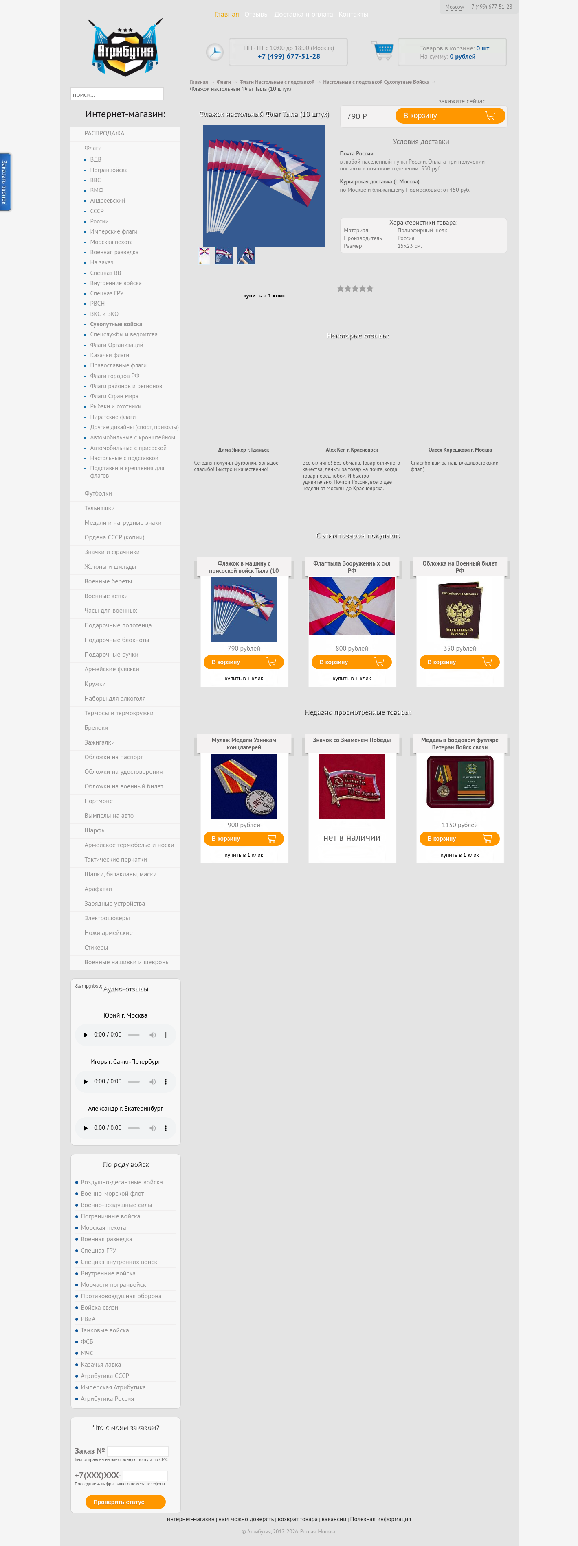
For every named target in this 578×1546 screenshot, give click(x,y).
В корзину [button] (420, 115)
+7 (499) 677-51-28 (490, 7)
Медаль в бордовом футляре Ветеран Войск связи (460, 743)
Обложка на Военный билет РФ (459, 566)
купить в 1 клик (264, 296)
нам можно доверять (246, 1519)
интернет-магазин (191, 1519)
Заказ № (122, 1451)
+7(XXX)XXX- (121, 1475)
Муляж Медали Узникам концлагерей (244, 743)
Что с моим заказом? (125, 1427)
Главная (227, 14)
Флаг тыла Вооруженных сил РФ (352, 566)
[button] (171, 93)
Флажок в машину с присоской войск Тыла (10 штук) (244, 570)
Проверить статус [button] (119, 1502)
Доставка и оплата (303, 14)
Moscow (455, 6)
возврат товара (298, 1519)
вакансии (334, 1519)
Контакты (353, 14)
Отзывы (256, 14)
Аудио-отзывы (125, 988)
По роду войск (125, 1163)
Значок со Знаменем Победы (352, 740)
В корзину (226, 662)
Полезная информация (380, 1519)
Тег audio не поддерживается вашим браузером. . (125, 1035)
